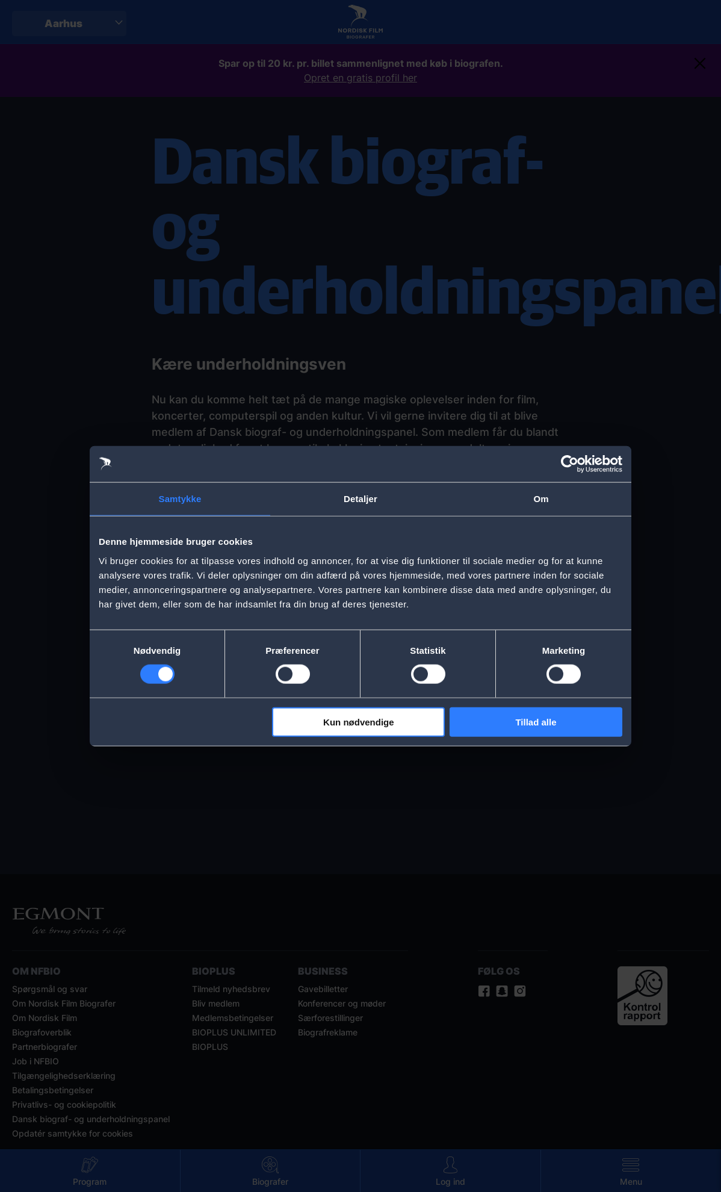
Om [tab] (540, 499)
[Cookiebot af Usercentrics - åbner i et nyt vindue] (569, 464)
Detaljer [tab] (360, 499)
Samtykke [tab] (180, 499)
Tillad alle (535, 721)
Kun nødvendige (358, 721)
